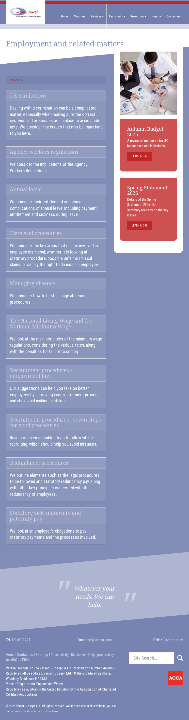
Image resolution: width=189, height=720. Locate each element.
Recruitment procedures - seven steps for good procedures (55, 422)
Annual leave (26, 189)
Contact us (173, 16)
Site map (41, 654)
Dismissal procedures (36, 233)
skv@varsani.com (99, 640)
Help (91, 654)
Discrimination (28, 96)
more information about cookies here (34, 711)
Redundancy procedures (39, 463)
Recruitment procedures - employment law (41, 373)
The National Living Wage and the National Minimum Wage (51, 323)
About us (79, 16)
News (156, 16)
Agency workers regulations (44, 152)
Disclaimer (78, 654)
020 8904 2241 (21, 640)
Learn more (139, 156)
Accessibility (59, 654)
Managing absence (32, 283)
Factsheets (117, 16)
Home (64, 16)
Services (97, 16)
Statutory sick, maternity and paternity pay (45, 516)
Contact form (173, 640)
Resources (138, 16)
